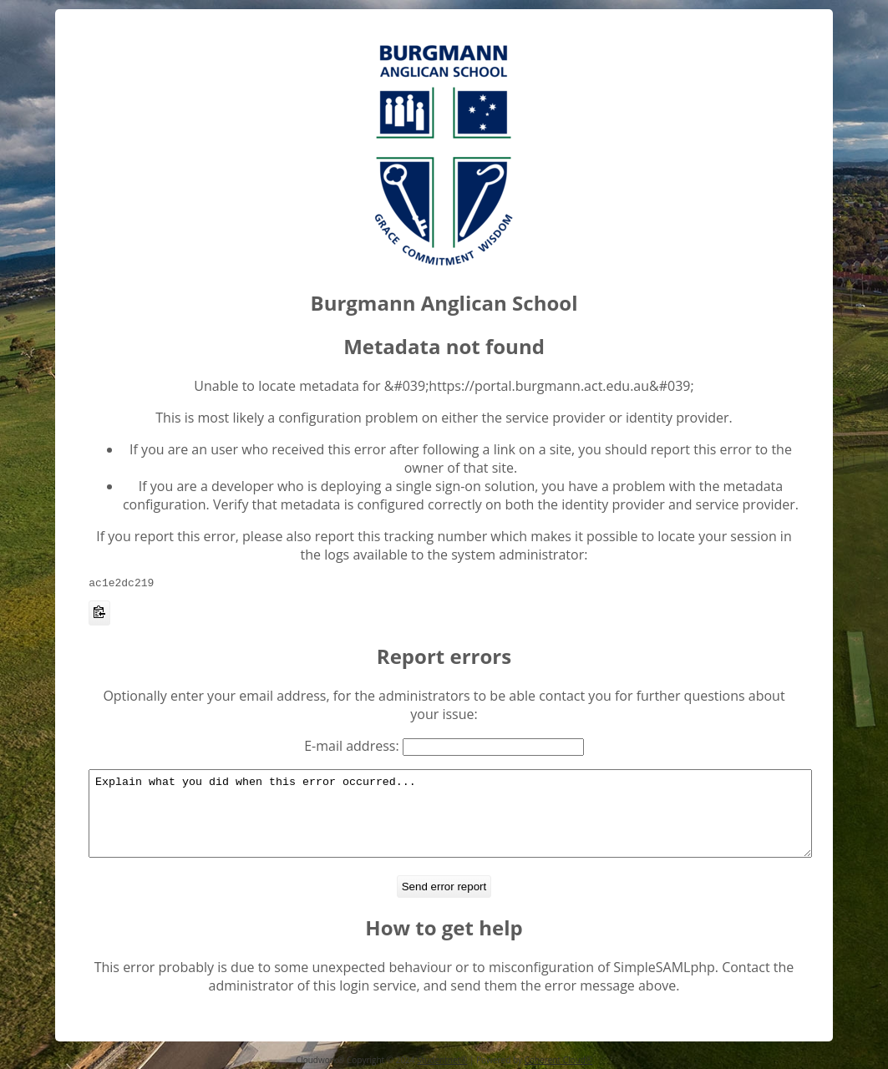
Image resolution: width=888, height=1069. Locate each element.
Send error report (444, 895)
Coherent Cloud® (558, 1060)
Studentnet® (442, 1060)
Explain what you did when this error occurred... (450, 814)
